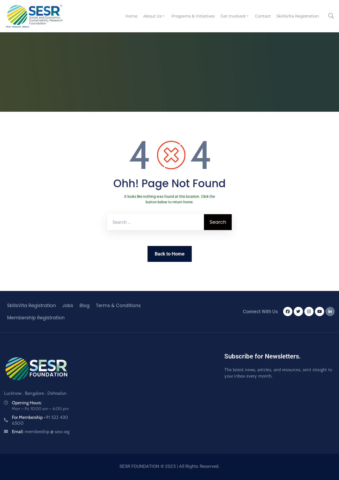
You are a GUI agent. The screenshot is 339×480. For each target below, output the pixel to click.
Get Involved (234, 16)
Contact (263, 16)
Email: (40, 431)
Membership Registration (36, 318)
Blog (84, 305)
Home (131, 16)
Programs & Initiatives (193, 16)
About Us (154, 16)
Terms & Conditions (118, 305)
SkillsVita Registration (297, 16)
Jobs (67, 305)
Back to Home (170, 254)
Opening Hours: (27, 402)
